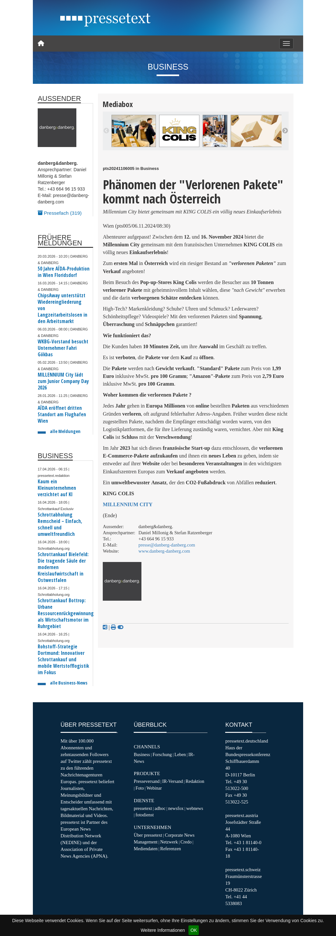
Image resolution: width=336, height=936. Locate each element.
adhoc (160, 808)
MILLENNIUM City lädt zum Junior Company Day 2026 (63, 381)
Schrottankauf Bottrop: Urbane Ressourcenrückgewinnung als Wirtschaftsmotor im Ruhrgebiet (66, 613)
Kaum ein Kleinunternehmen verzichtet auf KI (57, 488)
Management (146, 841)
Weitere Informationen (163, 930)
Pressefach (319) (60, 213)
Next (285, 131)
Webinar (154, 788)
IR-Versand (172, 781)
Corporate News (180, 835)
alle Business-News (68, 683)
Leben (180, 754)
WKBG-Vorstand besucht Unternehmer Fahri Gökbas (63, 348)
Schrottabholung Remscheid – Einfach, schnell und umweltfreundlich (60, 524)
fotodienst (145, 814)
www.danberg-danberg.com (164, 551)
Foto (140, 788)
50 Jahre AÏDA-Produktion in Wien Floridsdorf (64, 272)
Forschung (162, 754)
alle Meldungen (65, 431)
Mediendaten (146, 848)
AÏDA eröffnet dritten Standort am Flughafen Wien (62, 414)
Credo (185, 841)
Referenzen (170, 848)
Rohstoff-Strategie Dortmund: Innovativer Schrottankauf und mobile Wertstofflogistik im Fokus (63, 659)
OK (193, 930)
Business (142, 754)
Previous (106, 131)
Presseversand (146, 781)
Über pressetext (148, 835)
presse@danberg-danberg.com (167, 544)
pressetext (143, 808)
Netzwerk (169, 841)
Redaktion (195, 781)
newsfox (176, 808)
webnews (194, 808)
